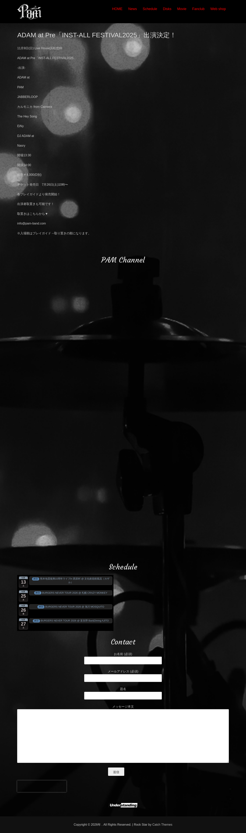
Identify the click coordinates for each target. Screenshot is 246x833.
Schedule (150, 9)
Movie (181, 9)
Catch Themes (162, 824)
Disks (167, 9)
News (132, 9)
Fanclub (198, 9)
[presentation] (41, 786)
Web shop (218, 9)
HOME (117, 9)
